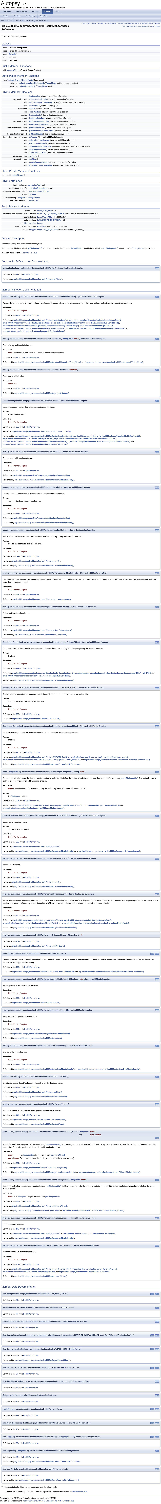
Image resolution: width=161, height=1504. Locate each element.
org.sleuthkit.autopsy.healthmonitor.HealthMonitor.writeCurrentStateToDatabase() (35, 444)
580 (17, 471)
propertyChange (13, 70)
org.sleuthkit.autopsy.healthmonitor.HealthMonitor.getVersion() (87, 326)
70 (17, 1429)
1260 (18, 752)
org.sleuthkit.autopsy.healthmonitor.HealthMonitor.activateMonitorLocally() (44, 480)
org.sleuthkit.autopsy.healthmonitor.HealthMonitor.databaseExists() (94, 320)
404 (17, 389)
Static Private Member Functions (150, 23)
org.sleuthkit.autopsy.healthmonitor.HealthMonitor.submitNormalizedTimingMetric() (47, 362)
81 (17, 274)
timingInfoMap (34, 198)
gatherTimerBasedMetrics (39, 124)
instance (40, 223)
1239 (18, 669)
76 (17, 1300)
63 (16, 253)
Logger (33, 230)
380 (17, 358)
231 (17, 595)
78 (17, 1328)
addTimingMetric (35, 102)
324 (17, 801)
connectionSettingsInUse (38, 188)
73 (17, 1388)
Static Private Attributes (141, 26)
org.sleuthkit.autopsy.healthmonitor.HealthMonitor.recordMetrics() (40, 635)
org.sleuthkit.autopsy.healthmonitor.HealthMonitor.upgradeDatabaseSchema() (34, 331)
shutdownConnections (37, 153)
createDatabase (35, 112)
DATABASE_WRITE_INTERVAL (49, 220)
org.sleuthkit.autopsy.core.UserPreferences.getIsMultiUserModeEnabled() (32, 326)
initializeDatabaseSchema (39, 140)
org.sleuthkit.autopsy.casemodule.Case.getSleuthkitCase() (87, 920)
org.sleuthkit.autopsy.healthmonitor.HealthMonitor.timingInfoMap (29, 1272)
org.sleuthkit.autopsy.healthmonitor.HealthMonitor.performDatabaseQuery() (42, 630)
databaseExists (35, 115)
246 (17, 1088)
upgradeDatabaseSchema (39, 162)
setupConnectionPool (37, 150)
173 (17, 1229)
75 (17, 1475)
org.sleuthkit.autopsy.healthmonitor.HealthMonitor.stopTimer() (37, 1092)
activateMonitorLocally (38, 99)
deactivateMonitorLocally (39, 121)
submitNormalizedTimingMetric (32, 83)
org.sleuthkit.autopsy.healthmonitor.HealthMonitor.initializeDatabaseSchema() (34, 328)
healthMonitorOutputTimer (38, 191)
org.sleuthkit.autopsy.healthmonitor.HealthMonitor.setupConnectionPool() (41, 431)
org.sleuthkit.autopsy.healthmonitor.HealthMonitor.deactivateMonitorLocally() (109, 1069)
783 (17, 714)
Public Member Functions (95, 23)
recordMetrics (17, 175)
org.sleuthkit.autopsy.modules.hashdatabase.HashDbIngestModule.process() (33, 808)
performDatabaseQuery (38, 143)
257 (17, 1115)
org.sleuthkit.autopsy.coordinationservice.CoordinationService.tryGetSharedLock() (117, 760)
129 (17, 316)
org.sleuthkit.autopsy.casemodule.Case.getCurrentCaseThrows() (37, 920)
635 (17, 1065)
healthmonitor (28, 20)
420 (17, 916)
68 (17, 1342)
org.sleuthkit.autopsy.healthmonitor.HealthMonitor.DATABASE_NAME (39, 757)
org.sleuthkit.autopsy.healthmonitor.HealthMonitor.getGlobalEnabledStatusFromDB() (106, 436)
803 (17, 998)
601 (17, 1029)
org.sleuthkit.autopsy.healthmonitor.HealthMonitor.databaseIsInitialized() (32, 323)
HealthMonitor (41, 20)
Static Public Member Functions (113, 23)
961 (17, 941)
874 (17, 877)
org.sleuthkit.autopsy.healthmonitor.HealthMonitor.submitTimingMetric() (114, 362)
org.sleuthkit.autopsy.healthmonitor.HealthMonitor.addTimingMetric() (39, 1168)
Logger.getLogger (51, 230)
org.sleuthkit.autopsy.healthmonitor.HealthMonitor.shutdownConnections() (95, 328)
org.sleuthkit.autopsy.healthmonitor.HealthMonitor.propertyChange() (41, 393)
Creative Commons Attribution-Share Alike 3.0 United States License (48, 1501)
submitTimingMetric (27, 86)
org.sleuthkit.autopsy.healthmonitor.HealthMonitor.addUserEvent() (38, 946)
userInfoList (33, 201)
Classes (84, 23)
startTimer (33, 156)
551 (17, 514)
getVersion (33, 137)
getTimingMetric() (35, 248)
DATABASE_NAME (44, 217)
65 (17, 1443)
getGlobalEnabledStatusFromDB (41, 131)
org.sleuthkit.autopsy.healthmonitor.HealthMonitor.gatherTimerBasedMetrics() (45, 928)
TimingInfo (13, 54)
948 (17, 967)
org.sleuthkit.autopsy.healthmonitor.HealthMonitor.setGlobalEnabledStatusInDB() (35, 442)
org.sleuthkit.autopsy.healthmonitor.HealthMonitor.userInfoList (84, 1272)
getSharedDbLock (36, 134)
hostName (32, 194)
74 (17, 1457)
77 (17, 1314)
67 (17, 1374)
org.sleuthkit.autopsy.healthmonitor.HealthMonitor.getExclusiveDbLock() (90, 323)
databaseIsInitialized (37, 118)
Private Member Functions (131, 23)
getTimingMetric (26, 80)
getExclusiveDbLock (37, 128)
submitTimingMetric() (109, 248)
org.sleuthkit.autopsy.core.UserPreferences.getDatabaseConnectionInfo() (41, 475)
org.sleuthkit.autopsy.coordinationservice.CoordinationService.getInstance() (42, 673)
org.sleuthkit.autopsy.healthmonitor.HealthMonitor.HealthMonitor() (41, 1097)
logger (39, 230)
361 (17, 1163)
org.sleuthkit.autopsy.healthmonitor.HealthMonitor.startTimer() (37, 279)
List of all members (154, 26)
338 (17, 1201)
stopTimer (33, 159)
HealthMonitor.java (29, 253)
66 (17, 1355)
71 (17, 1415)
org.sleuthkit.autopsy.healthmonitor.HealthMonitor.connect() (36, 561)
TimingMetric (12, 80)
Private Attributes (128, 26)
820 (17, 842)
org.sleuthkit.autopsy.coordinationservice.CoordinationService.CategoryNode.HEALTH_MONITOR (112, 673)
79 (17, 1402)
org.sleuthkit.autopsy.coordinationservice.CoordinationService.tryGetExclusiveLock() (36, 676)
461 (17, 1264)
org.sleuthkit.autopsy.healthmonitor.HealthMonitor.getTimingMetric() (30, 923)
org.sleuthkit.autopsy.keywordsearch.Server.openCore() (36, 805)
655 (17, 427)
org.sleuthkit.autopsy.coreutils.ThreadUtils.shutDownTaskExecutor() (39, 1120)
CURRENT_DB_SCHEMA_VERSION (50, 214)
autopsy (18, 20)
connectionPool (34, 185)
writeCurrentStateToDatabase (40, 165)
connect (32, 109)
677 (17, 556)
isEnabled (41, 226)
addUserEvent (34, 106)
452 (17, 626)
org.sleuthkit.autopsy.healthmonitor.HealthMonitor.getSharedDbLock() (89, 1269)
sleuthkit (9, 20)
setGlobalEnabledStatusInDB (40, 146)
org (2, 20)
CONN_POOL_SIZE (44, 211)
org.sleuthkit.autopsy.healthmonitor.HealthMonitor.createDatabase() (39, 320)
